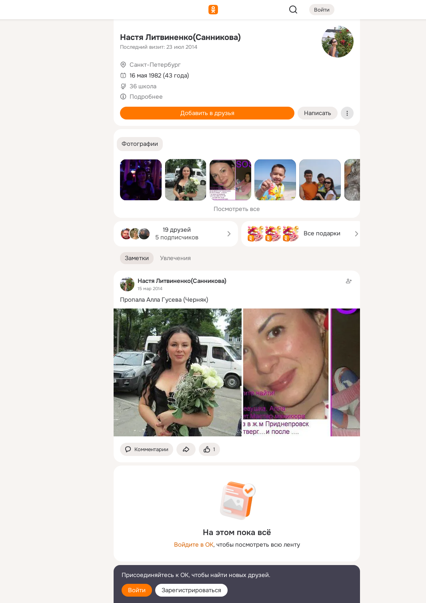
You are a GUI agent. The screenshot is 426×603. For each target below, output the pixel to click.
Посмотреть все (237, 209)
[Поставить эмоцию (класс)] (209, 449)
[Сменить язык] (54, 558)
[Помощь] (19, 143)
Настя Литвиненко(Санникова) (180, 37)
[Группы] (89, 38)
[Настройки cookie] (54, 592)
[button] (140, 144)
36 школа (143, 86)
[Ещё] (54, 541)
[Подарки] (19, 108)
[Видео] (89, 73)
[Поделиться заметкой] (186, 449)
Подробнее (146, 97)
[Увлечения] (54, 38)
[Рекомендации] (54, 143)
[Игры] (89, 108)
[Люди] (54, 73)
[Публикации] (19, 73)
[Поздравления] (54, 108)
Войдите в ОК (193, 545)
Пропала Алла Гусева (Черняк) (164, 300)
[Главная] (19, 38)
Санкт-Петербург (155, 65)
